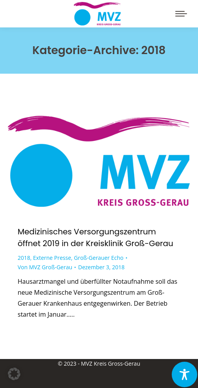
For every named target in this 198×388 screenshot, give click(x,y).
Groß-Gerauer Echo (99, 257)
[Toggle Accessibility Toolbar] (184, 374)
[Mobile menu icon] (181, 14)
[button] (14, 374)
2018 (24, 257)
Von (45, 267)
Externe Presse (52, 257)
